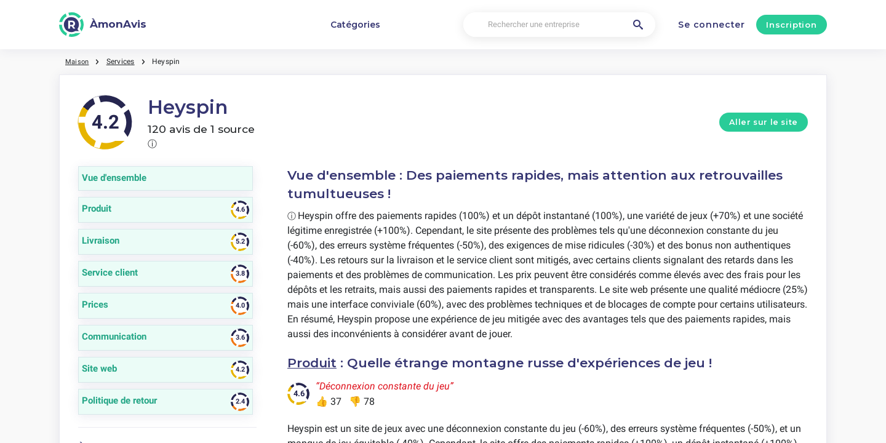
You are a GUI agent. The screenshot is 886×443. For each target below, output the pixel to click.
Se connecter (711, 24)
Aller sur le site (763, 122)
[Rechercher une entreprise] (559, 25)
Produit (312, 362)
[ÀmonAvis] (102, 24)
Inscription (791, 25)
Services (122, 61)
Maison (77, 61)
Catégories (355, 24)
